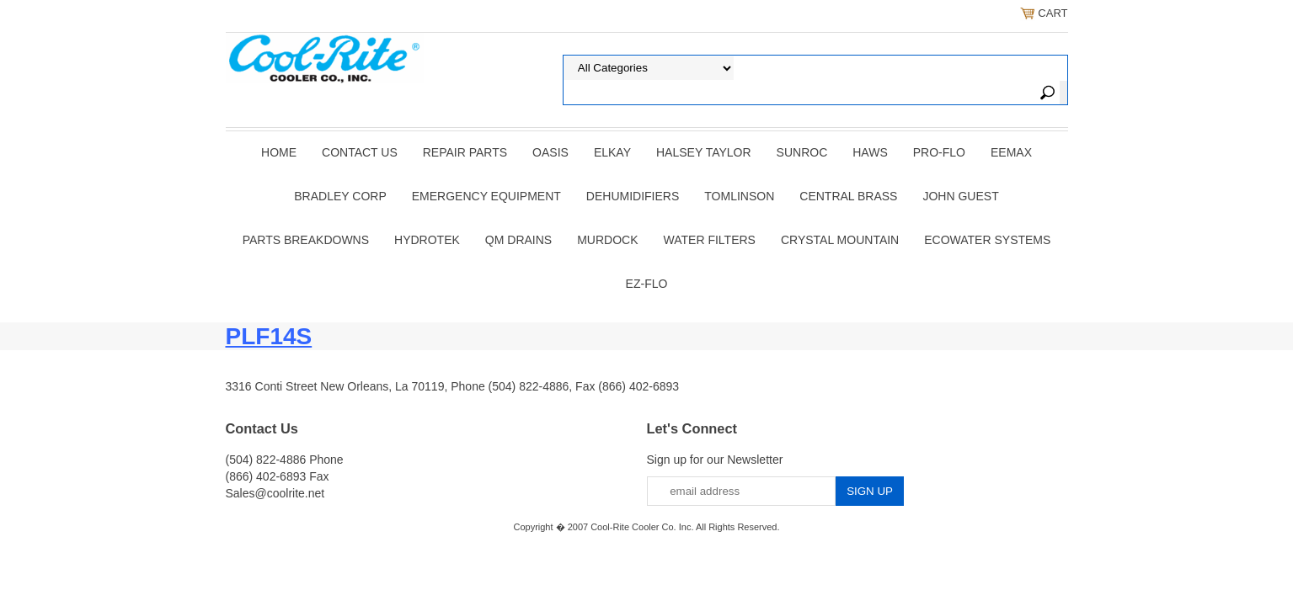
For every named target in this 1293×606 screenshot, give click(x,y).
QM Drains (518, 240)
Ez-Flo (647, 283)
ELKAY (612, 152)
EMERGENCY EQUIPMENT (486, 196)
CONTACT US (360, 152)
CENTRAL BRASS (848, 196)
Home (279, 152)
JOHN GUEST (960, 196)
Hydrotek (427, 240)
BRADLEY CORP (340, 196)
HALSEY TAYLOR (703, 152)
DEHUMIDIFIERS (632, 196)
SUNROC (802, 152)
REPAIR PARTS (465, 152)
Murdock (607, 240)
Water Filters (710, 240)
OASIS (550, 152)
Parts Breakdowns (306, 240)
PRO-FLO (939, 152)
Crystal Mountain (840, 240)
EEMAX (1011, 152)
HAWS (869, 152)
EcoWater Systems (987, 240)
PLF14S (269, 336)
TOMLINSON (739, 196)
